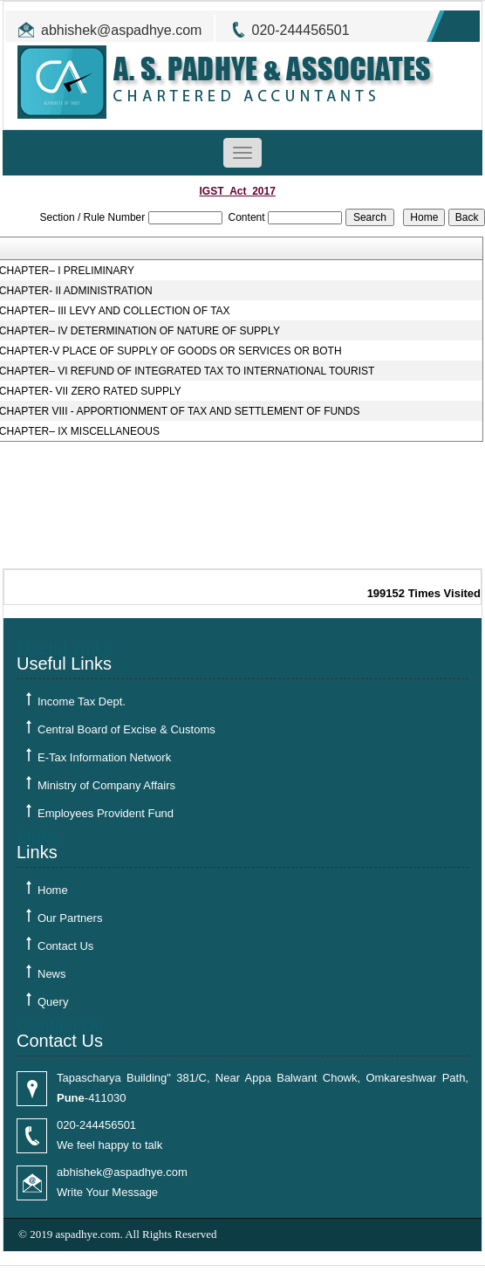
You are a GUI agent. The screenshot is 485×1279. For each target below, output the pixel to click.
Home (53, 890)
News (52, 973)
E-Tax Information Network (104, 757)
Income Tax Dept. (82, 701)
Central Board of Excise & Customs (126, 729)
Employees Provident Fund (106, 813)
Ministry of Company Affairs (106, 785)
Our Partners (70, 918)
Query (53, 1001)
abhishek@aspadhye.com (121, 30)
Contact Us (65, 945)
